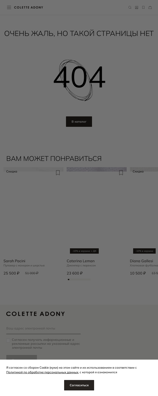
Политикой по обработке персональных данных (42, 372)
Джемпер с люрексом (81, 265)
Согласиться (79, 385)
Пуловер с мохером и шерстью (24, 265)
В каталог (79, 121)
